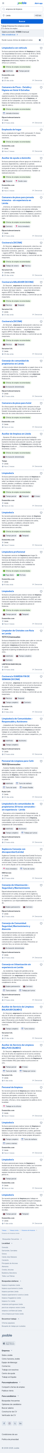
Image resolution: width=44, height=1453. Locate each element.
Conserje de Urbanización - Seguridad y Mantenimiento (16, 886)
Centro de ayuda (8, 1373)
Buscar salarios (8, 1408)
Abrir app (39, 3)
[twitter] (15, 1423)
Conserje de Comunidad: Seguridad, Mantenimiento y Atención (16, 926)
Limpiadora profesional (13, 552)
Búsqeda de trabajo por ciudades (14, 1326)
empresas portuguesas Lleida (12, 1304)
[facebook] (4, 1423)
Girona (4, 1254)
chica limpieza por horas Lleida (13, 1314)
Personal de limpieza (12, 1087)
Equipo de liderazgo (9, 1362)
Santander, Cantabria (9, 1251)
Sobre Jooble (7, 1355)
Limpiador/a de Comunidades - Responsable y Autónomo (17, 720)
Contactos (6, 1366)
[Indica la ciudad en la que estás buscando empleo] (22, 15)
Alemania (5, 1266)
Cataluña (5, 1260)
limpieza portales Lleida (10, 1291)
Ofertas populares (8, 1323)
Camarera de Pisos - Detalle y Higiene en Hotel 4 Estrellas (16, 88)
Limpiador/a (8, 473)
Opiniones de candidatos (11, 1404)
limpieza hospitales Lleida (11, 1285)
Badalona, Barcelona (9, 1273)
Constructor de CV (9, 1411)
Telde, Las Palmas (8, 1276)
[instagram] (9, 1423)
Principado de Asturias (10, 1263)
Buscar (22, 21)
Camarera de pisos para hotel (16, 403)
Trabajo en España (9, 1377)
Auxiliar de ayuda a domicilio (16, 158)
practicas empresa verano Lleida (13, 1307)
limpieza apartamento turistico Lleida (15, 1295)
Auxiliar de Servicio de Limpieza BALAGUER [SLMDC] (18, 1008)
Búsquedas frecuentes (12, 1239)
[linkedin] (20, 1423)
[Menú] (3, 3)
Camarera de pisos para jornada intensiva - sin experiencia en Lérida (18, 200)
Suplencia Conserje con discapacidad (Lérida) (13, 850)
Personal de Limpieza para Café (18, 761)
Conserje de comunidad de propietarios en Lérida (15, 362)
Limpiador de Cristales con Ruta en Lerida (18, 632)
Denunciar (37, 80)
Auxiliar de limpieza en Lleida (16, 434)
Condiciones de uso (9, 1434)
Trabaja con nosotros (10, 1370)
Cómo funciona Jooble (11, 1359)
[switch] (40, 40)
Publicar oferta (7, 1391)
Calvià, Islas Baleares (9, 1257)
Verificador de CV (9, 1415)
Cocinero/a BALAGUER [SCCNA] (17, 282)
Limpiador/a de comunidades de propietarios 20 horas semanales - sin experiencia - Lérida (19, 807)
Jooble (16, 1448)
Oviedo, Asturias (8, 1270)
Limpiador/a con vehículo (14, 48)
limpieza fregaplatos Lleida (11, 1298)
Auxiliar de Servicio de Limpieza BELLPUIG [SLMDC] (18, 1046)
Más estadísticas (10, 34)
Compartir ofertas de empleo (13, 1387)
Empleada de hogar (11, 129)
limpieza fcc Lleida (8, 1301)
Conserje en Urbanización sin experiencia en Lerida (16, 966)
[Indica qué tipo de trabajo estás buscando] (22, 9)
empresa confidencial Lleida (12, 1311)
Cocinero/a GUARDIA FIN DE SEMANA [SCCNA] (16, 677)
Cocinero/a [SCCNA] (12, 242)
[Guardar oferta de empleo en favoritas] (41, 48)
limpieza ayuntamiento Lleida (12, 1288)
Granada (5, 1247)
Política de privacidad (10, 1439)
